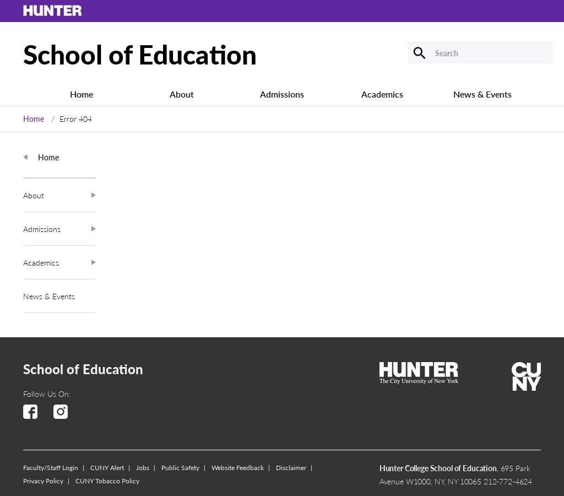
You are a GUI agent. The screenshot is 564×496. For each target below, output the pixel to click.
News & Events (482, 94)
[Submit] (377, 53)
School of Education (140, 53)
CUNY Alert (107, 467)
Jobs (142, 467)
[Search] (480, 52)
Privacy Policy (43, 481)
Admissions (282, 94)
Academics (382, 94)
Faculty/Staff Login (50, 467)
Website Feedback (238, 467)
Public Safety (180, 467)
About (182, 94)
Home (81, 94)
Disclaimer (291, 467)
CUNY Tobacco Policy (107, 481)
